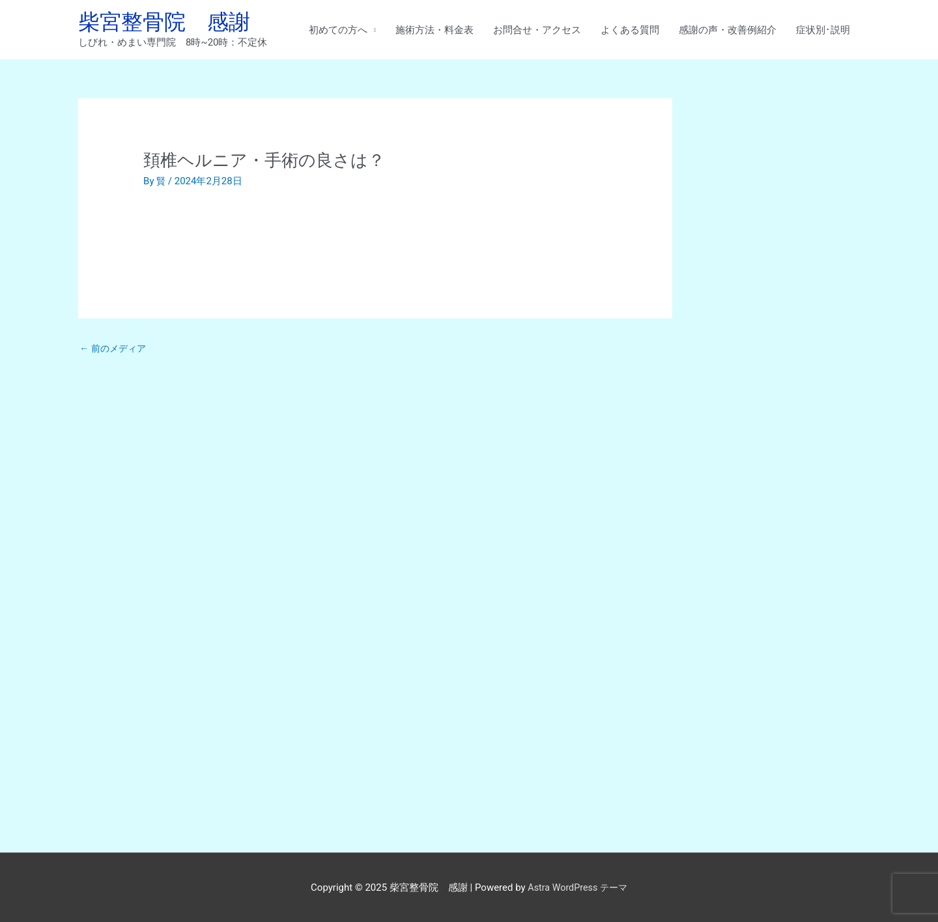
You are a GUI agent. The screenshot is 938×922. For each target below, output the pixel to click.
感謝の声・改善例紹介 (727, 30)
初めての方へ (338, 30)
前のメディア (114, 351)
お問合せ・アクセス (537, 30)
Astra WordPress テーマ (577, 886)
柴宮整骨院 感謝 (169, 23)
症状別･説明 (823, 30)
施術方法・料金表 (434, 30)
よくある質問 (630, 30)
